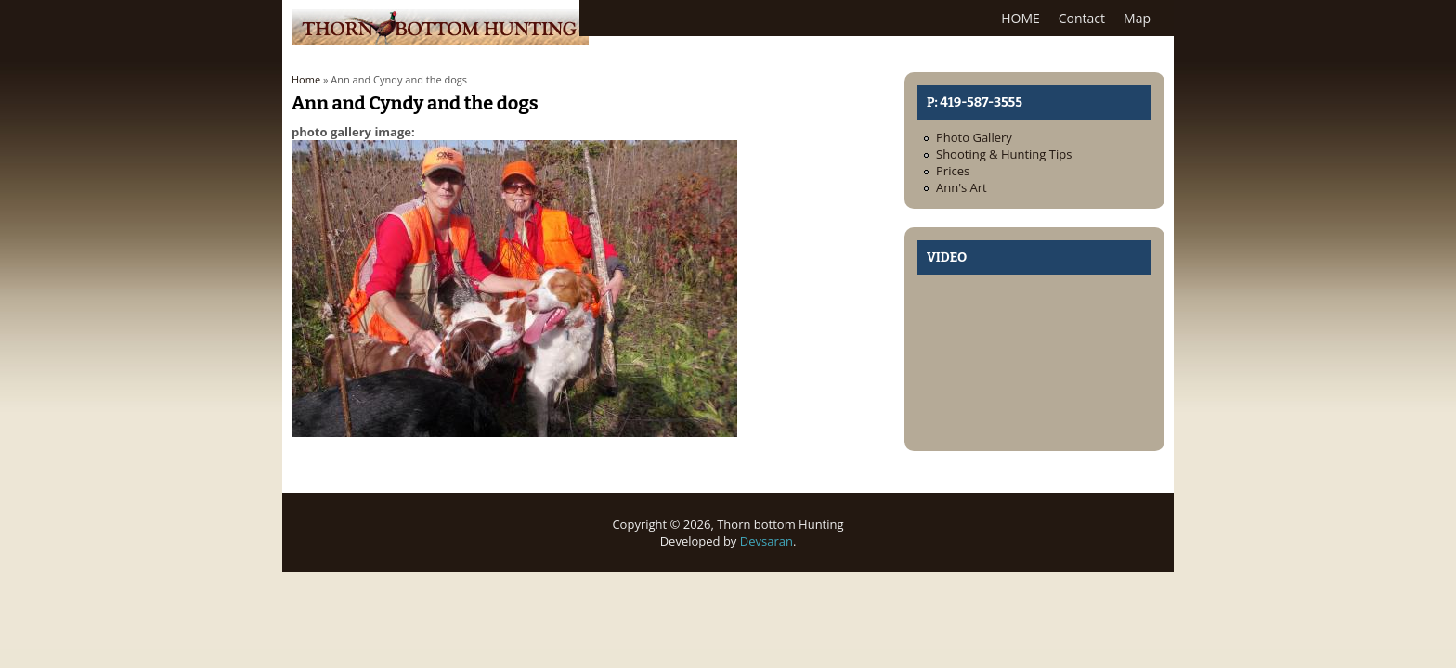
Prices (952, 170)
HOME (1020, 18)
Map (1137, 18)
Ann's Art (961, 187)
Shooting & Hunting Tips (1004, 154)
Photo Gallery (974, 137)
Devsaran (766, 541)
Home (306, 79)
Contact (1082, 18)
